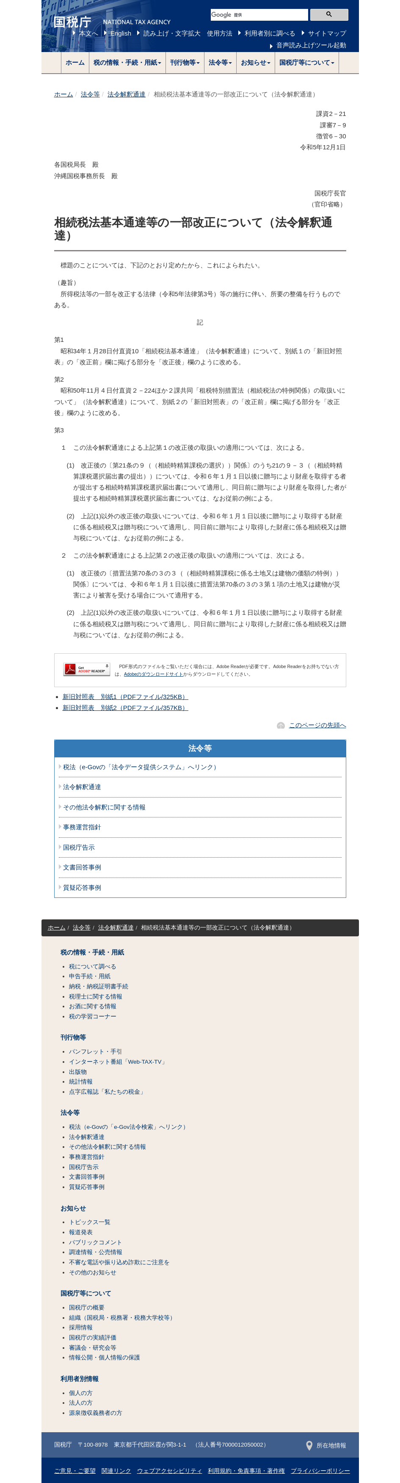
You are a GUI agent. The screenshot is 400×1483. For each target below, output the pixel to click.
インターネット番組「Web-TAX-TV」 (118, 1062)
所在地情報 (326, 1445)
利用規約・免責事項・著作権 (246, 1471)
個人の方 (81, 1393)
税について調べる (92, 966)
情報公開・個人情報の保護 (104, 1357)
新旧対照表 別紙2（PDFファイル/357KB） (126, 707)
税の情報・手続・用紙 (92, 952)
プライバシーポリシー (320, 1471)
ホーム (75, 62)
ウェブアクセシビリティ (169, 1471)
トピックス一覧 (89, 1222)
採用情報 (81, 1327)
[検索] (259, 14)
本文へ (88, 33)
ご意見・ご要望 (75, 1471)
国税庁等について (86, 1293)
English (120, 33)
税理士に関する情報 (95, 996)
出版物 (78, 1072)
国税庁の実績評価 (92, 1337)
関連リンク (116, 1471)
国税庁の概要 (87, 1307)
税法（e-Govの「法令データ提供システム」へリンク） (141, 767)
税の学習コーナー (92, 1016)
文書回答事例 (82, 867)
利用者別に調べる (270, 33)
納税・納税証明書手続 (98, 986)
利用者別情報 (80, 1379)
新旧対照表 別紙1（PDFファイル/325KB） (126, 696)
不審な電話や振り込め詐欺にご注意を (119, 1262)
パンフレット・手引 (95, 1051)
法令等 (90, 94)
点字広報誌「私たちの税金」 (107, 1092)
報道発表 (81, 1232)
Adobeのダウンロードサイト (153, 674)
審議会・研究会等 (92, 1348)
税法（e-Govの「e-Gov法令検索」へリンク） (129, 1127)
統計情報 (81, 1082)
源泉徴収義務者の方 (95, 1413)
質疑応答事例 (82, 887)
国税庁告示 (79, 847)
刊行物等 (73, 1037)
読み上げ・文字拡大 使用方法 (187, 33)
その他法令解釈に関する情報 (104, 807)
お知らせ (73, 1208)
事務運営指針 (82, 827)
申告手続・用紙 (89, 976)
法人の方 (81, 1403)
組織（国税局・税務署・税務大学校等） (122, 1318)
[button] (127, 62)
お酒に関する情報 (92, 1006)
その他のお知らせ (92, 1272)
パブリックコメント (95, 1242)
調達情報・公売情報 (95, 1252)
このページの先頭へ (317, 725)
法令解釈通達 (127, 94)
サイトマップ (327, 33)
